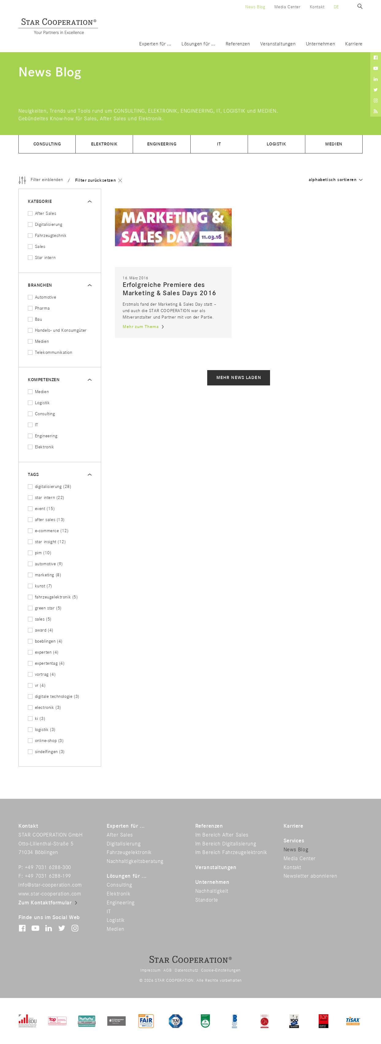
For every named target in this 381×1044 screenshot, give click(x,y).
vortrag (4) (41, 674)
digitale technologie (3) (53, 696)
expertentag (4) (46, 663)
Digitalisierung (45, 224)
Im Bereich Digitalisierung (225, 844)
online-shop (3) (46, 740)
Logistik (276, 144)
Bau (35, 319)
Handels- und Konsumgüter (57, 330)
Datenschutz (186, 970)
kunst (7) (40, 586)
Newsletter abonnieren (310, 876)
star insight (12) (47, 541)
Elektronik (104, 144)
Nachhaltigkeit (211, 891)
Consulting (47, 144)
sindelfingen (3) (46, 751)
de (336, 7)
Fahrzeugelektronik (129, 852)
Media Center (287, 7)
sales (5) (39, 619)
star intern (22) (46, 497)
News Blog (255, 7)
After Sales (42, 213)
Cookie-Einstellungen (221, 970)
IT (219, 144)
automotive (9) (45, 564)
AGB (167, 970)
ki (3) (36, 718)
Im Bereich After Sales (222, 835)
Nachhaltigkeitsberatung (135, 861)
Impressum (150, 970)
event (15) (41, 508)
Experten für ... (155, 44)
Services (294, 841)
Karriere (354, 44)
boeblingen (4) (45, 641)
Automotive (42, 297)
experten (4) (43, 652)
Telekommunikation (50, 352)
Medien (333, 144)
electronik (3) (44, 707)
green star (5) (45, 608)
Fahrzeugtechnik (47, 235)
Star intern (41, 257)
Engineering (162, 144)
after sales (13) (46, 519)
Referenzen (238, 44)
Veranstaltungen (278, 44)
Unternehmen (320, 44)
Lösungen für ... (198, 44)
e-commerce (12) (48, 530)
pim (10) (39, 553)
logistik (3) (41, 729)
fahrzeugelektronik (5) (53, 597)
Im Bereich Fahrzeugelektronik (231, 852)
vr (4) (36, 685)
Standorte (206, 900)
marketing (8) (44, 575)
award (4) (40, 630)
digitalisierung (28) (49, 486)
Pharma (39, 308)
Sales (36, 246)
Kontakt (317, 7)
